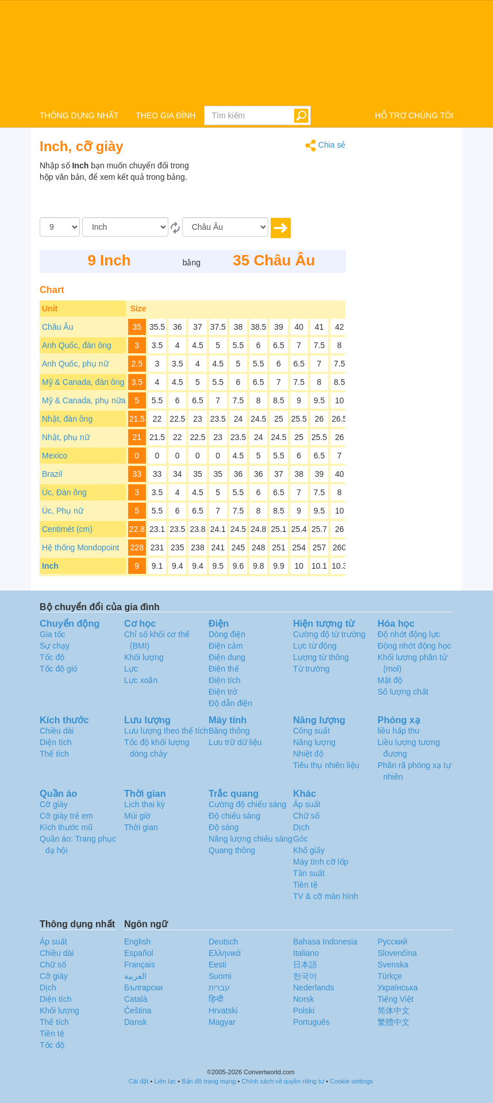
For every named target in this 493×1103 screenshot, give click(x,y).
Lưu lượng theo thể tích (166, 730)
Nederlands (313, 987)
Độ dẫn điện (230, 703)
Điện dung (227, 657)
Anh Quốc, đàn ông (76, 345)
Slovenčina (397, 953)
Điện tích (224, 680)
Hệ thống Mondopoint (80, 547)
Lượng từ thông (321, 657)
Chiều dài (57, 730)
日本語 (305, 964)
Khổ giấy (309, 850)
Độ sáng (223, 827)
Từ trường (311, 668)
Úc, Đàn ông (64, 492)
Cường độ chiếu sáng (247, 804)
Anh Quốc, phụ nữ (75, 363)
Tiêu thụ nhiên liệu (326, 765)
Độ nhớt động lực (409, 634)
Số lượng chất (403, 691)
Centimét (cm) (67, 529)
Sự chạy (55, 645)
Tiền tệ (305, 884)
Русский (392, 941)
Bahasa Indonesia (325, 941)
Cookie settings (351, 1081)
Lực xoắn (140, 680)
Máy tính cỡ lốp (320, 861)
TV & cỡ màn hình (325, 896)
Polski (303, 1010)
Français (139, 964)
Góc (300, 838)
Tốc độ (52, 657)
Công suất (311, 730)
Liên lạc (165, 1081)
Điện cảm (226, 645)
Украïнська (398, 987)
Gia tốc (53, 634)
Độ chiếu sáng (234, 815)
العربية (135, 976)
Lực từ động (315, 645)
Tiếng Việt (396, 999)
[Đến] (225, 227)
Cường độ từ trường (329, 634)
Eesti (217, 964)
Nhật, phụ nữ (66, 437)
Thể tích (54, 753)
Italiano (306, 953)
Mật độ (390, 680)
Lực (131, 668)
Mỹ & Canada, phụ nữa (84, 400)
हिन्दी (216, 999)
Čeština (137, 1010)
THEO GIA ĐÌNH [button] (165, 115)
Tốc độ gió (59, 668)
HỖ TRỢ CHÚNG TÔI (414, 115)
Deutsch (223, 941)
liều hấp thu (398, 730)
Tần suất (309, 873)
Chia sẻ (325, 146)
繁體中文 (394, 1022)
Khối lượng (144, 657)
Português (311, 1022)
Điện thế (224, 668)
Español (138, 953)
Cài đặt (139, 1081)
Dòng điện (227, 634)
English (137, 941)
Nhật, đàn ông (67, 418)
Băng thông (229, 730)
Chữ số (306, 815)
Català (135, 999)
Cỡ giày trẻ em (66, 815)
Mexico (54, 455)
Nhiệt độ (308, 753)
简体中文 (394, 1010)
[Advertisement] (274, 188)
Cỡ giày (54, 804)
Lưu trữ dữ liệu (235, 742)
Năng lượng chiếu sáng (250, 838)
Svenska (393, 964)
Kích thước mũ (66, 827)
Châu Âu (57, 326)
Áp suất (307, 804)
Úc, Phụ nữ (62, 510)
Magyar (222, 1022)
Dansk (135, 1022)
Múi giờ (137, 815)
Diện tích (55, 742)
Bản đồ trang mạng (209, 1081)
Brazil (52, 474)
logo (246, 52)
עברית (219, 987)
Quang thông (232, 850)
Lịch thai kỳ (144, 804)
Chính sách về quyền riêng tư (282, 1081)
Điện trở (223, 691)
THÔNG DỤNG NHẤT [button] (79, 115)
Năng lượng (314, 742)
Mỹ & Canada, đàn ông (83, 382)
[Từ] (125, 227)
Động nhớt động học (414, 645)
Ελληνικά (225, 953)
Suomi (220, 976)
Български (143, 987)
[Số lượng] (60, 227)
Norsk (303, 999)
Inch (50, 565)
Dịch (301, 827)
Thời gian (141, 827)
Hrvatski (223, 1010)
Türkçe (390, 976)
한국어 (305, 976)
